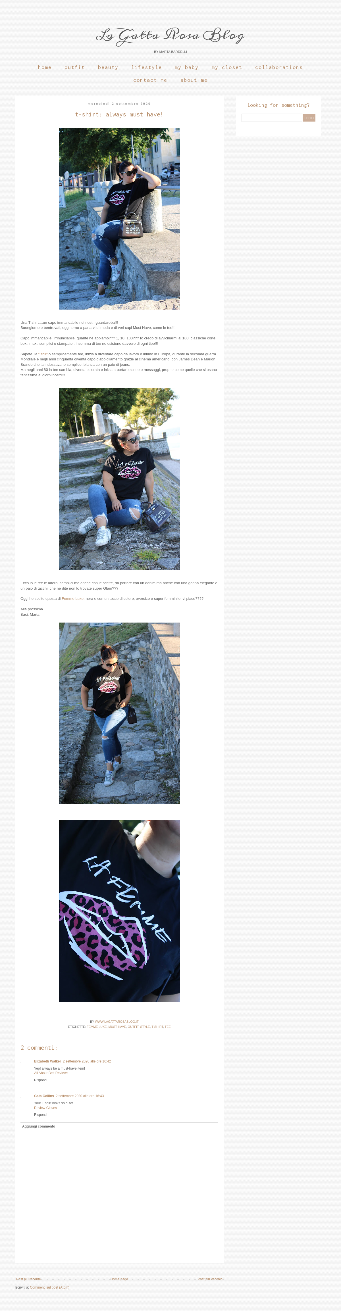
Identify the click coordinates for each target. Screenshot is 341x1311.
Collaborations (279, 67)
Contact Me (150, 80)
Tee (168, 1026)
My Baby (187, 67)
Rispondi (40, 1080)
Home (45, 67)
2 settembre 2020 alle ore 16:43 (80, 1096)
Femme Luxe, (73, 598)
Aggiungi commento (38, 1126)
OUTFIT (133, 1026)
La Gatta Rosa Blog (170, 35)
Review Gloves (45, 1108)
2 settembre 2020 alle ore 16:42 (87, 1061)
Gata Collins (44, 1096)
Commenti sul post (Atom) (49, 1287)
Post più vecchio (210, 1279)
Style (145, 1026)
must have (117, 1026)
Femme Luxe (97, 1026)
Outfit (75, 67)
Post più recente (28, 1279)
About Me (194, 80)
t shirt (42, 354)
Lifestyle (146, 67)
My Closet (227, 67)
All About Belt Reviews (51, 1073)
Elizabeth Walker (47, 1061)
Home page (119, 1279)
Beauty (108, 67)
